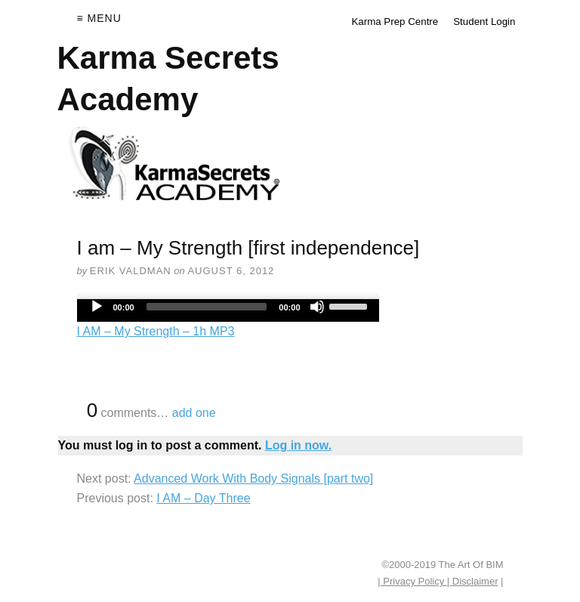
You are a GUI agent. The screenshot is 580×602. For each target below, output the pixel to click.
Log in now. (298, 445)
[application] (228, 310)
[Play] (96, 306)
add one (194, 412)
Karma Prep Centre (394, 21)
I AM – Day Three (203, 498)
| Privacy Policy (412, 581)
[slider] (207, 306)
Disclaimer (473, 581)
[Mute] (317, 306)
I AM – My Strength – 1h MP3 (156, 331)
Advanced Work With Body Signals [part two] (253, 478)
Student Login (484, 21)
